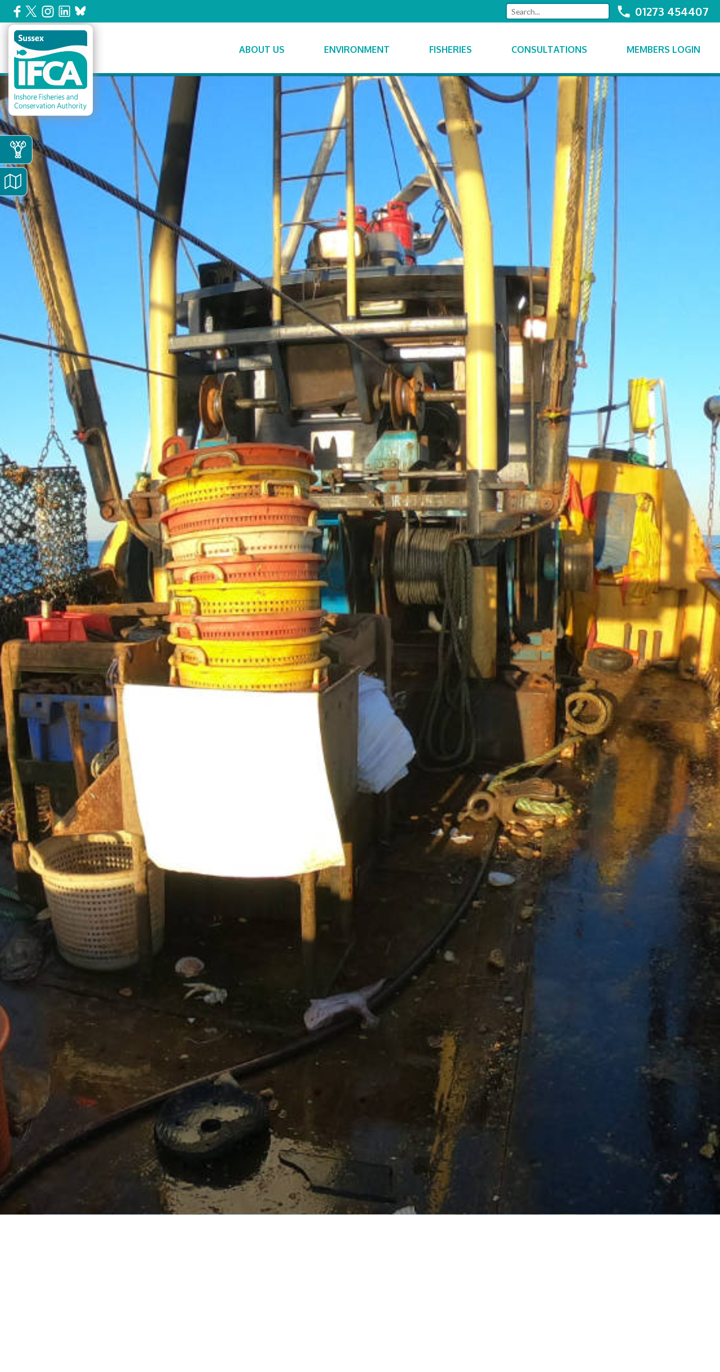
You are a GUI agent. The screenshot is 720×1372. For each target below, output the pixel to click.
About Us (262, 49)
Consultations (549, 49)
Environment (357, 49)
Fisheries (450, 49)
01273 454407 (672, 11)
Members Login (663, 49)
